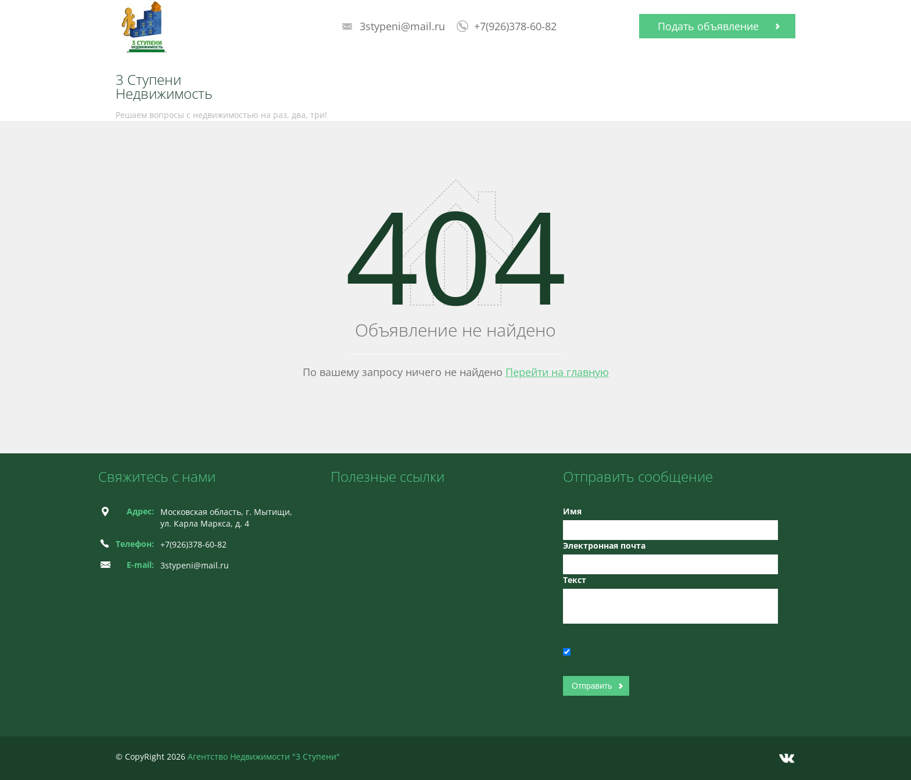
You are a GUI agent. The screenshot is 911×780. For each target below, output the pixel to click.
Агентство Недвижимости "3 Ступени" (264, 756)
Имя (572, 511)
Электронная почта (604, 545)
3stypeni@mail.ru (402, 26)
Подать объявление (708, 26)
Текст (574, 579)
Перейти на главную (557, 372)
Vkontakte (786, 758)
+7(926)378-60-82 (515, 26)
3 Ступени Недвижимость (164, 87)
